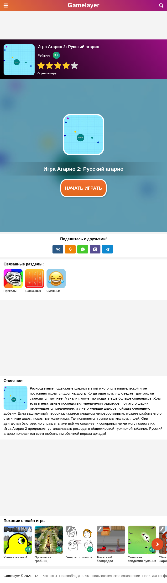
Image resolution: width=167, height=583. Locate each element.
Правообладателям (74, 576)
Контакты (49, 576)
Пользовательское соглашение (116, 576)
